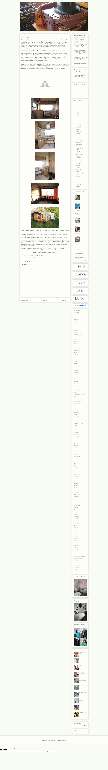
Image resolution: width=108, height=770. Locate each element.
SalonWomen (78, 146)
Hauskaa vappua (79, 134)
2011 (76, 116)
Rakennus (75, 365)
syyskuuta (78, 123)
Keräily (75, 343)
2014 (76, 110)
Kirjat (75, 345)
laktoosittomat (76, 494)
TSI (74, 385)
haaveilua (75, 427)
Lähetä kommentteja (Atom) (46, 303)
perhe (75, 514)
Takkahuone (78, 167)
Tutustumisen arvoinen (78, 394)
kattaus (75, 458)
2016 (76, 106)
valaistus (75, 551)
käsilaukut (75, 492)
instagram (76, 445)
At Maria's (77, 249)
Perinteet (75, 361)
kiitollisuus (76, 472)
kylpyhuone (76, 485)
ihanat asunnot (76, 438)
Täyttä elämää (77, 203)
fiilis (74, 418)
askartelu (75, 403)
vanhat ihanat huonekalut (78, 556)
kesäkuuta (78, 129)
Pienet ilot (75, 363)
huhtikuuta (78, 133)
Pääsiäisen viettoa (79, 140)
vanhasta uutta (76, 554)
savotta (75, 525)
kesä (74, 465)
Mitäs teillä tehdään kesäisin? (79, 149)
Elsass (76, 217)
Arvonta (75, 314)
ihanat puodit (76, 441)
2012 (76, 114)
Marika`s (76, 213)
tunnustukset (76, 543)
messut (75, 507)
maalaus (75, 503)
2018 (76, 103)
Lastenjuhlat (76, 348)
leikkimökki (76, 496)
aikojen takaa (76, 401)
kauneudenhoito (77, 461)
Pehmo (77, 180)
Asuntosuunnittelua (79, 181)
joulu (74, 447)
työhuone (75, 547)
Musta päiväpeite (82, 658)
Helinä (82, 37)
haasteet (75, 425)
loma (75, 498)
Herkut (75, 332)
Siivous (75, 381)
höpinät (75, 436)
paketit (75, 512)
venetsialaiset (76, 560)
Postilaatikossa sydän (80, 163)
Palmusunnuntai (79, 144)
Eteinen (75, 323)
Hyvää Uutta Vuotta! (83, 712)
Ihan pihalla (36, 257)
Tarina (75, 387)
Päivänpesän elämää (79, 245)
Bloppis (75, 319)
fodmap (75, 421)
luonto (75, 500)
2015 (76, 108)
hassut (75, 430)
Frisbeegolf (76, 325)
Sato (74, 376)
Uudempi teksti (24, 300)
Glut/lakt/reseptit (77, 328)
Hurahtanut (78, 165)
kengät (75, 463)
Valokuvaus (76, 398)
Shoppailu (75, 379)
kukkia (75, 483)
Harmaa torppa (78, 236)
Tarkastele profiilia (77, 64)
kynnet (75, 487)
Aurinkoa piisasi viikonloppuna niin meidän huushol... (79, 158)
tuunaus (75, 545)
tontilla (75, 540)
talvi (74, 536)
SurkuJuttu (78, 138)
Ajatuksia (75, 312)
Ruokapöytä (78, 171)
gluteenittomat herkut (78, 423)
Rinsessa (75, 370)
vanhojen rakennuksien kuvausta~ (81, 707)
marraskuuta (78, 120)
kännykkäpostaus (77, 489)
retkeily (75, 520)
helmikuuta (78, 186)
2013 (76, 112)
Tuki (74, 392)
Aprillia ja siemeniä (79, 178)
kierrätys (75, 469)
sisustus (75, 527)
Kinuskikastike (78, 161)
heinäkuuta (78, 127)
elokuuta (77, 125)
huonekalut (76, 432)
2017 (76, 105)
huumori (75, 434)
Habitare (75, 330)
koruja (75, 476)
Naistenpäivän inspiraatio (82, 699)
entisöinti (75, 416)
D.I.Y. (75, 321)
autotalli (75, 410)
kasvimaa (75, 454)
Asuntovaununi (79, 136)
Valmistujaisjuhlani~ (83, 692)
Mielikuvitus (76, 352)
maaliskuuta (78, 184)
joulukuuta (78, 118)
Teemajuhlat (76, 390)
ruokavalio (76, 523)
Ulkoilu (75, 396)
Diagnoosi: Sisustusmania (80, 194)
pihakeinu (75, 516)
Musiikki (75, 356)
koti (74, 478)
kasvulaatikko (76, 456)
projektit (75, 518)
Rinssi (75, 372)
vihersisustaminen (77, 565)
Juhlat (75, 339)
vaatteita (75, 549)
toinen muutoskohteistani (82, 679)
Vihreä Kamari (78, 226)
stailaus (75, 529)
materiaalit (76, 505)
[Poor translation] (5, 750)
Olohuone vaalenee (79, 169)
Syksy (75, 383)
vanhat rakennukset (77, 558)
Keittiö (75, 341)
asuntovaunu (27, 257)
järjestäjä (75, 450)
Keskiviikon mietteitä (78, 152)
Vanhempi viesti (65, 300)
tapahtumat (76, 538)
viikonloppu (76, 567)
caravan (32, 257)
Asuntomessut (76, 317)
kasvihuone (76, 452)
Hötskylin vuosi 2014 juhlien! (83, 653)
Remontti (75, 367)
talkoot (75, 534)
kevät (75, 467)
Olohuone (78, 176)
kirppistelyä (76, 474)
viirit (75, 569)
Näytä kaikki (85, 260)
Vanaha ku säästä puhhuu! (82, 686)
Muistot (75, 354)
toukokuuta (78, 131)
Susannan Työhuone (79, 253)
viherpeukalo (76, 562)
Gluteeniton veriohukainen (82, 673)
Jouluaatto (81, 665)
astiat (75, 405)
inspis (75, 443)
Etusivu (45, 300)
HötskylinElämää (77, 334)
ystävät (75, 571)
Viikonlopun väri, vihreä (79, 173)
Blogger (64, 740)
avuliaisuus (76, 412)
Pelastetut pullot (79, 154)
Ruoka (75, 374)
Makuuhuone (78, 142)
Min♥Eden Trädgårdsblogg (80, 257)
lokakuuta (78, 121)
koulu (75, 481)
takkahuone (76, 531)
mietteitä (75, 509)
